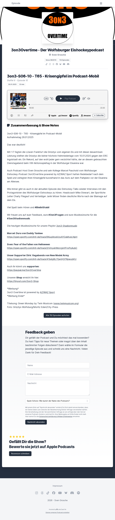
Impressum (57, 486)
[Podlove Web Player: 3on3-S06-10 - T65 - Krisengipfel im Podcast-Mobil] (57, 104)
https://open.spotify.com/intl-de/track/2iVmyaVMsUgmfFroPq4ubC (42, 248)
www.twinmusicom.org (66, 303)
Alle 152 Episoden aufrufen (57, 315)
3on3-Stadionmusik (66, 225)
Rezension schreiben (20, 453)
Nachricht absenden (36, 422)
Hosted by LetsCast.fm (57, 509)
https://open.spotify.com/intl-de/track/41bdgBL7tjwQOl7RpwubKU (41, 259)
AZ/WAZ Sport (47, 292)
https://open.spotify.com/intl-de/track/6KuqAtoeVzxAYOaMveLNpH (42, 237)
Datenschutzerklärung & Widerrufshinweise (55, 416)
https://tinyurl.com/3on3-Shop (23, 281)
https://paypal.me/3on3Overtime (24, 270)
